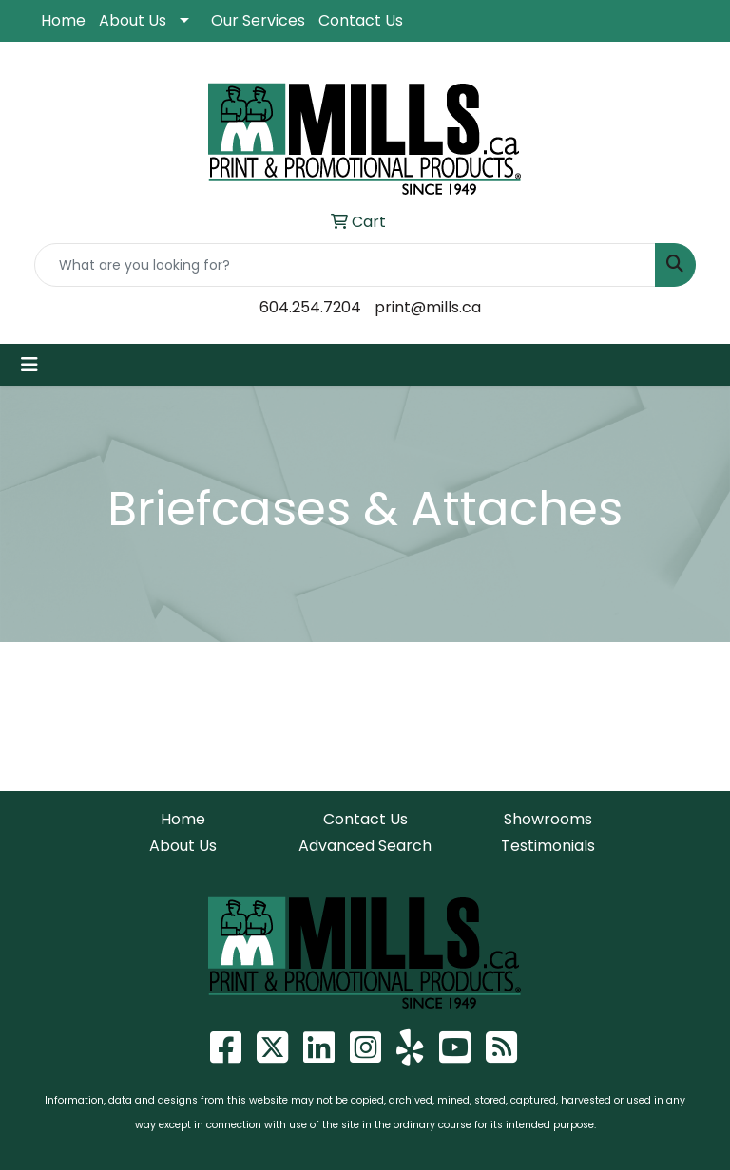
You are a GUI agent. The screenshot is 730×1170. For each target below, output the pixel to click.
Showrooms (548, 819)
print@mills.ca (428, 307)
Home (63, 20)
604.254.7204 (310, 307)
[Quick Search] (345, 265)
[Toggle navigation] (29, 364)
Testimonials (548, 846)
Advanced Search (365, 846)
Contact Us (360, 20)
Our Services (258, 20)
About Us (132, 20)
